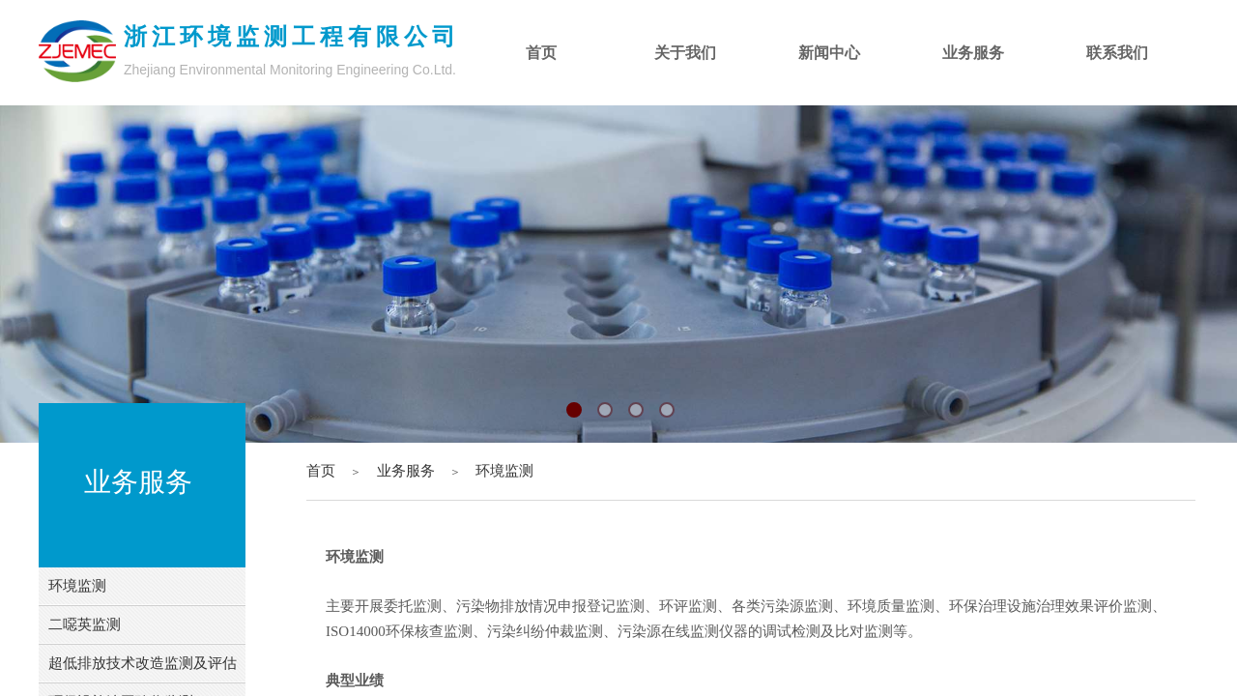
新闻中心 (829, 52)
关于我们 (685, 52)
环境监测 (504, 470)
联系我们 (1117, 52)
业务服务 (406, 470)
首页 (320, 470)
